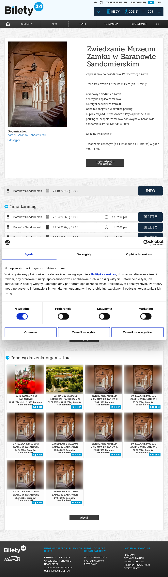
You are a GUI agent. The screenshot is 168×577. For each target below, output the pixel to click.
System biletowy (94, 561)
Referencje (90, 564)
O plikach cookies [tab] (139, 254)
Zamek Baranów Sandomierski (27, 135)
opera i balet (139, 24)
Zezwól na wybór (84, 332)
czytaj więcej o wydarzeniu (105, 162)
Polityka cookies (134, 561)
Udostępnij (14, 140)
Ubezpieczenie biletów (57, 571)
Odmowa (30, 332)
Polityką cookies (103, 274)
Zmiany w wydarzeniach (58, 567)
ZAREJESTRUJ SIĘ (116, 2)
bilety (151, 216)
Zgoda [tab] (29, 254)
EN (159, 2)
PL (151, 2)
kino (54, 24)
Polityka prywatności (137, 565)
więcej (84, 517)
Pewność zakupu (134, 558)
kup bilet (37, 407)
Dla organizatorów (95, 557)
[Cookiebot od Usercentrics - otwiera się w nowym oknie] (146, 243)
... (158, 23)
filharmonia (111, 24)
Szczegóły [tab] (84, 254)
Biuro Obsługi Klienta (57, 557)
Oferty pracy (132, 568)
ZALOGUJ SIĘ (138, 2)
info (150, 190)
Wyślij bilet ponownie (57, 561)
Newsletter (51, 564)
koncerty (26, 24)
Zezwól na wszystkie (137, 332)
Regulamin (130, 555)
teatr (82, 24)
